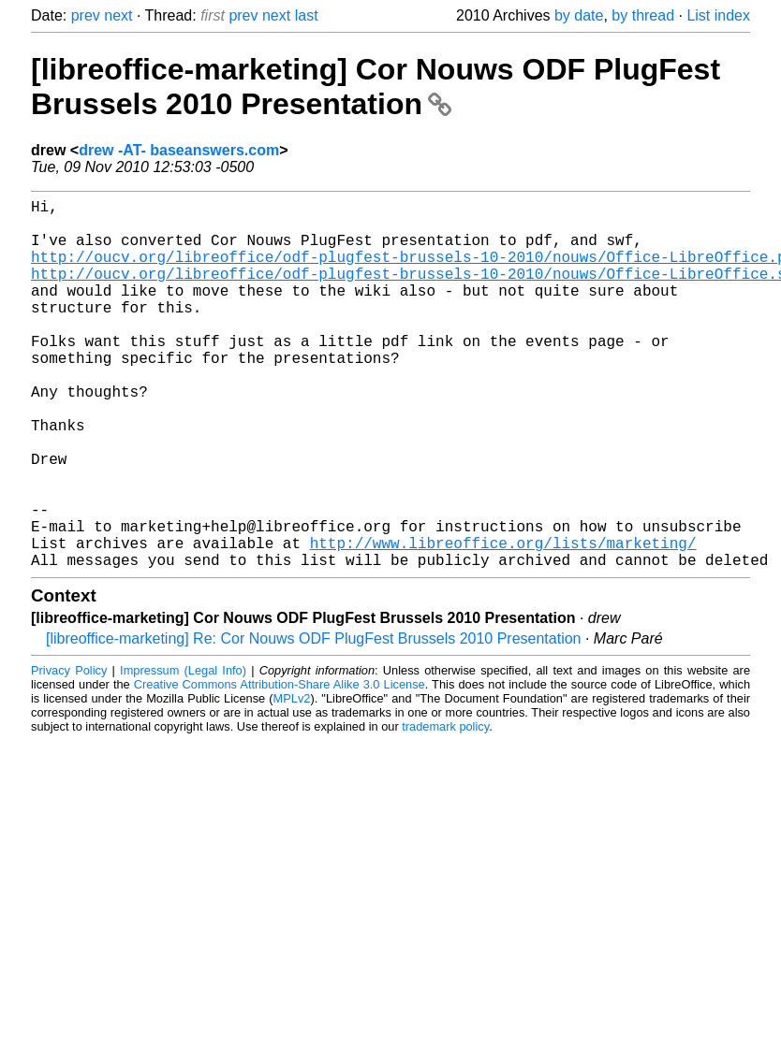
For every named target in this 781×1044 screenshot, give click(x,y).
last (306, 15)
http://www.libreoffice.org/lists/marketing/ (503, 621)
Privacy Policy (69, 753)
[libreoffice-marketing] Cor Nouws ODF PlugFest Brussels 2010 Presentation (375, 86)
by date (578, 15)
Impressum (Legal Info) (183, 753)
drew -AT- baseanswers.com (179, 150)
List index (718, 15)
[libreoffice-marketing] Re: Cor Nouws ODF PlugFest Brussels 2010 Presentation (314, 721)
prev (85, 15)
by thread (643, 15)
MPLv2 (292, 781)
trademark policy (445, 809)
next (118, 15)
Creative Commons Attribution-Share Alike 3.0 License (279, 767)
